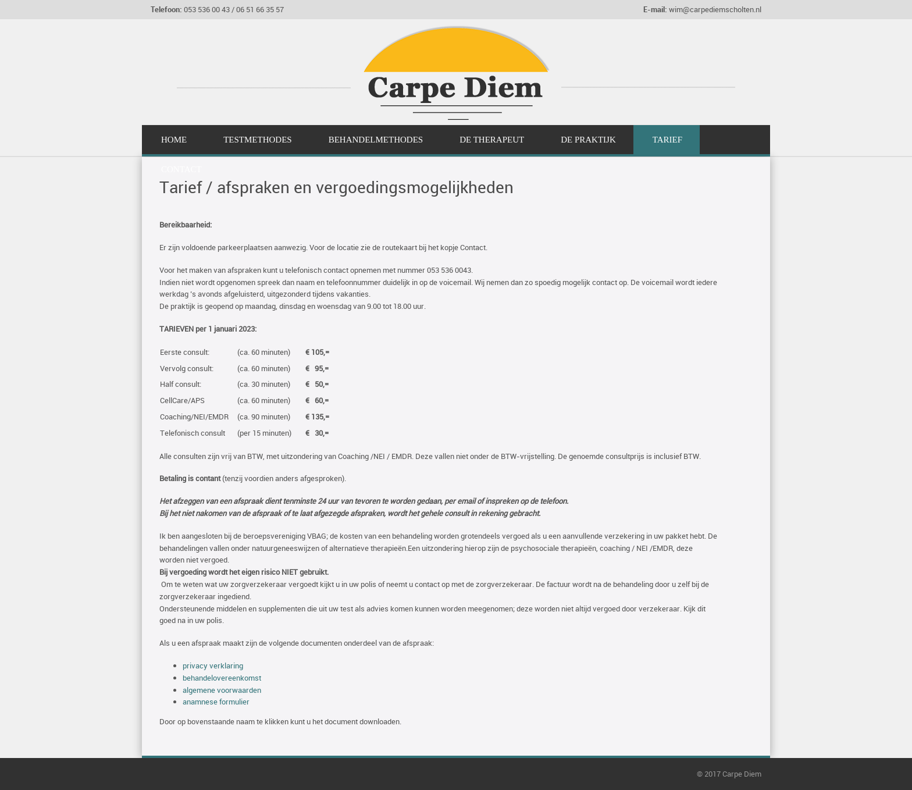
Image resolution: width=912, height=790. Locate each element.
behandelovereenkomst (222, 677)
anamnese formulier (216, 701)
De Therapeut (491, 139)
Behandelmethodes (376, 139)
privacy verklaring (213, 665)
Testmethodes (257, 139)
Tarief (667, 139)
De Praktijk (588, 139)
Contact (181, 169)
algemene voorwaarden (222, 690)
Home (174, 139)
